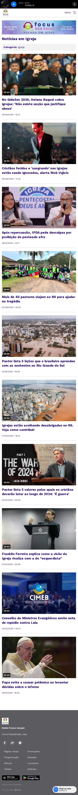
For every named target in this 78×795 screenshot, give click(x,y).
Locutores (33, 763)
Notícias (32, 769)
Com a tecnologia (11, 790)
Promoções (34, 751)
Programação (11, 757)
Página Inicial (11, 751)
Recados (32, 757)
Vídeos (7, 769)
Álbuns (8, 763)
